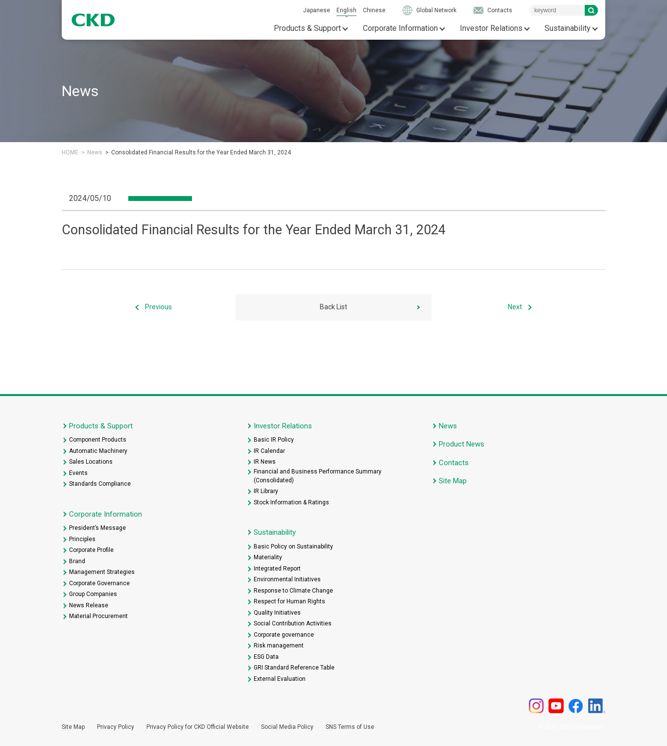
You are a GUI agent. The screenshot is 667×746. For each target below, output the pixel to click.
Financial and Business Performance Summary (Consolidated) (317, 476)
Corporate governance (284, 634)
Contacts (499, 10)
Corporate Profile (91, 550)
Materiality (268, 557)
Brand (77, 561)
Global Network (436, 10)
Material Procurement (98, 616)
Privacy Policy (115, 726)
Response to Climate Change (293, 590)
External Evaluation (280, 678)
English (346, 10)
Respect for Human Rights (289, 601)
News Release (88, 605)
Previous (158, 307)
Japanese (316, 10)
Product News (461, 444)
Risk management (279, 645)
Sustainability (568, 28)
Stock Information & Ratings (291, 502)
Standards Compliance (100, 483)
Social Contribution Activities (293, 623)
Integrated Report (277, 568)
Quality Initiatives (277, 612)
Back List (333, 307)
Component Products (97, 439)
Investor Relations (491, 28)
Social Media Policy (287, 726)
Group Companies (93, 594)
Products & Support (307, 28)
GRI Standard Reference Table (294, 667)
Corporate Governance (99, 583)
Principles (82, 539)
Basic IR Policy (274, 439)
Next (515, 307)
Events (78, 473)
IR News (265, 461)
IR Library (266, 491)
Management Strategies (102, 572)
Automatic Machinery (98, 451)
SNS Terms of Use (350, 726)
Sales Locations (91, 461)
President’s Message (97, 527)
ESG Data (266, 656)
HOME (70, 152)
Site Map (453, 480)
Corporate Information (400, 28)
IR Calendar (269, 451)
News (94, 152)
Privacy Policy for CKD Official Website (197, 726)
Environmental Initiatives (287, 579)
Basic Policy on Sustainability (293, 546)
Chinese (374, 10)
